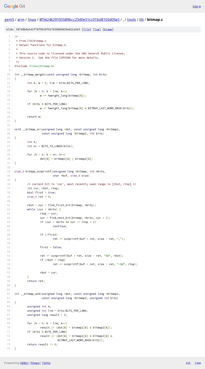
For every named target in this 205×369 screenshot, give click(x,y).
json (198, 363)
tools (131, 19)
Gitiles (24, 363)
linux (32, 19)
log (96, 29)
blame (108, 29)
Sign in (197, 6)
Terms (46, 363)
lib (141, 19)
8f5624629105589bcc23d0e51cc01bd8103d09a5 (79, 19)
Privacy (35, 363)
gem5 (9, 19)
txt (188, 363)
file (86, 29)
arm (20, 19)
